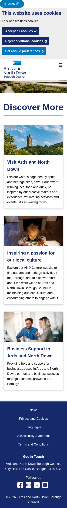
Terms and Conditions (33, 444)
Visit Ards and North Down (28, 165)
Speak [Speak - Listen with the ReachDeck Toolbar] (11, 3)
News (33, 410)
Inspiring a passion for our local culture (31, 256)
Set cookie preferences (22, 51)
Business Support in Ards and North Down (30, 352)
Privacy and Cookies (33, 418)
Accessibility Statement (33, 436)
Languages (33, 427)
